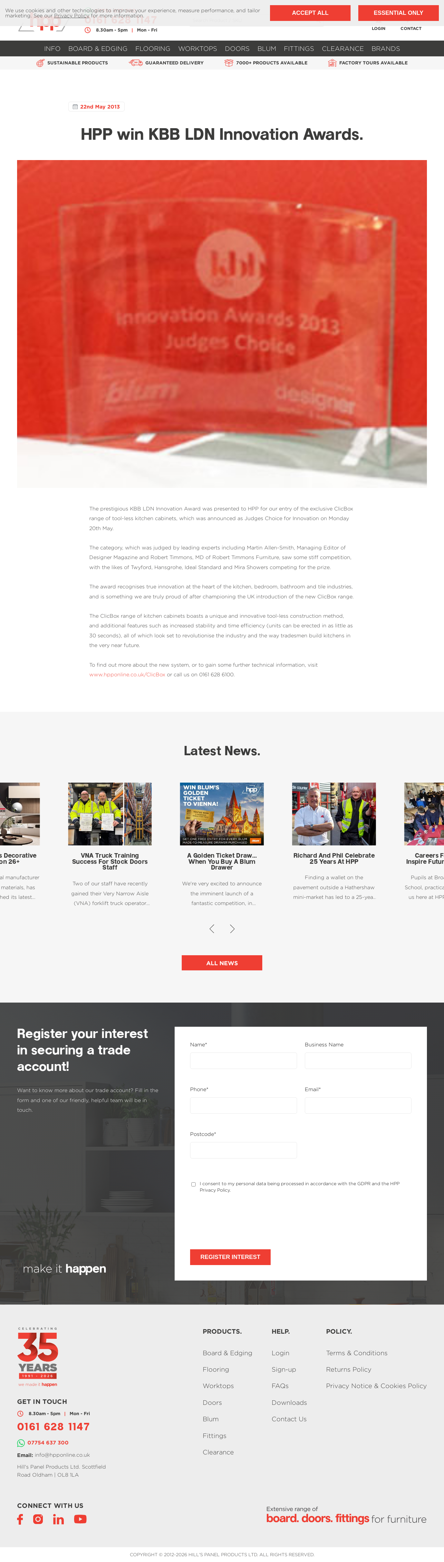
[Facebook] (20, 1518)
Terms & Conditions (357, 1352)
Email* (313, 1089)
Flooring (152, 48)
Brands (386, 48)
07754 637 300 (48, 1442)
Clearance (343, 48)
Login (280, 1352)
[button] (211, 928)
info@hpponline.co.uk (62, 1455)
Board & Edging (98, 48)
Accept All (310, 13)
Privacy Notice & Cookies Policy (376, 1386)
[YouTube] (80, 1518)
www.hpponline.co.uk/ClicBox (127, 674)
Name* (198, 1044)
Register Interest (230, 1257)
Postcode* (203, 1134)
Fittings (299, 48)
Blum (266, 48)
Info (52, 48)
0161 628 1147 (53, 1428)
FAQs (280, 1386)
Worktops (197, 48)
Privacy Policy (71, 15)
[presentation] (239, 1221)
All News (222, 963)
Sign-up (284, 1369)
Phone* (199, 1089)
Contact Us (289, 1419)
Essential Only (398, 13)
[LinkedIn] (58, 1518)
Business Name (324, 1044)
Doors (237, 48)
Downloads (289, 1402)
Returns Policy (349, 1369)
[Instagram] (38, 1518)
